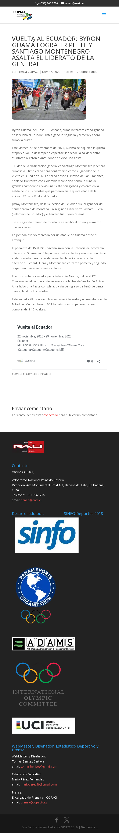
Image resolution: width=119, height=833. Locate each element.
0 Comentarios (87, 72)
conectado (50, 415)
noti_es (68, 72)
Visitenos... (89, 827)
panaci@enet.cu (31, 500)
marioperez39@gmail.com (39, 784)
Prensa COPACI (28, 72)
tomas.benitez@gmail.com (39, 766)
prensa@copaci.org (34, 802)
